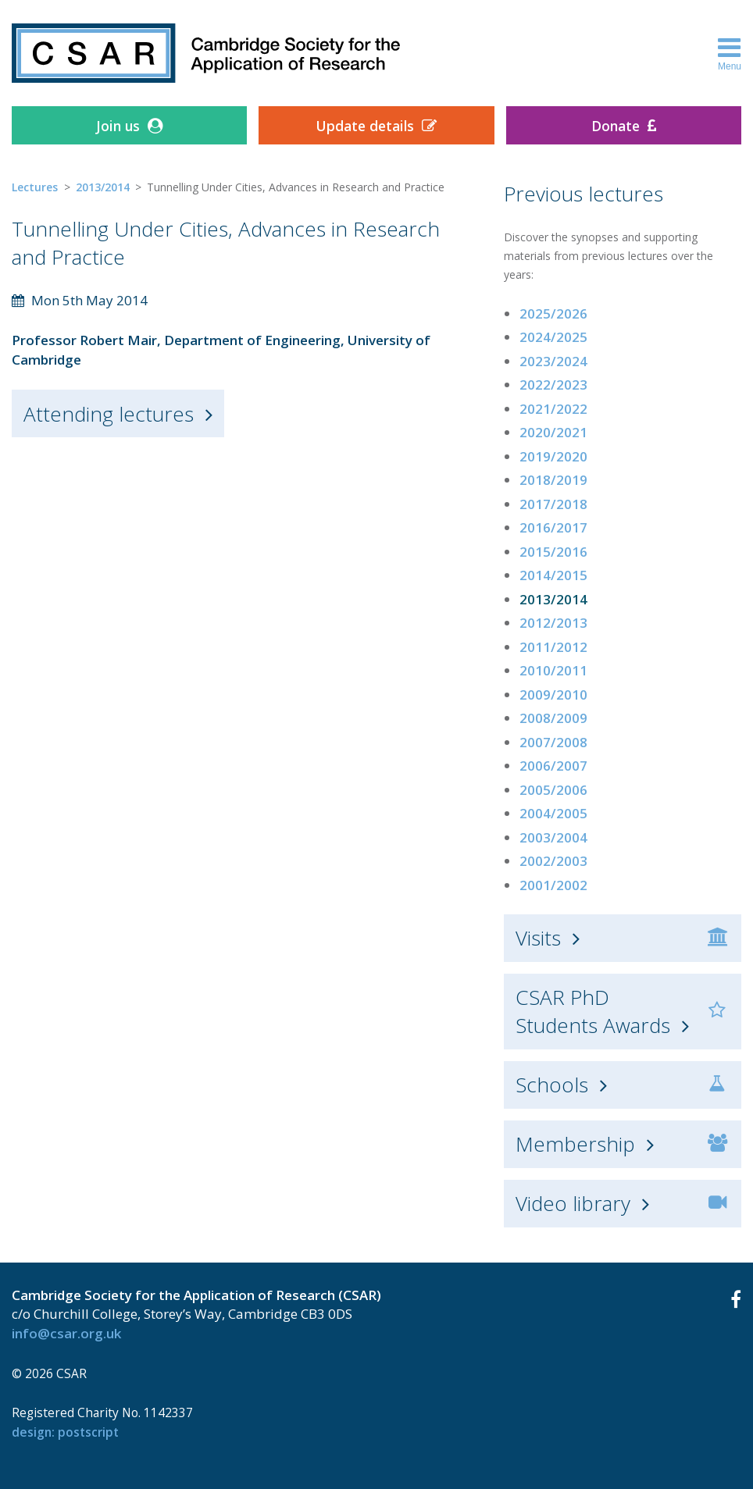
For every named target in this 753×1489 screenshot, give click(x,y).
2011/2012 (553, 647)
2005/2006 (553, 790)
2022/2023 (553, 385)
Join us (118, 125)
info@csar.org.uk (66, 1333)
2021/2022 (553, 409)
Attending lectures (108, 414)
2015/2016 (553, 552)
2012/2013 (553, 623)
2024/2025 (553, 337)
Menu (729, 53)
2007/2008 (553, 742)
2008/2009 (553, 718)
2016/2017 (553, 527)
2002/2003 (553, 861)
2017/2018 (553, 504)
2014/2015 (553, 575)
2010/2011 (553, 670)
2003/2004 (553, 837)
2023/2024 (553, 361)
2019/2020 (553, 456)
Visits (538, 938)
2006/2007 (553, 766)
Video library (573, 1203)
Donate (615, 125)
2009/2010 (553, 695)
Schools (552, 1084)
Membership (575, 1144)
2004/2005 (553, 813)
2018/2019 (553, 480)
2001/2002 (553, 885)
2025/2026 (553, 313)
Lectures (35, 187)
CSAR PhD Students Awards (593, 1011)
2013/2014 (103, 187)
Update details (365, 125)
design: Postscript (65, 1432)
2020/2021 (553, 432)
